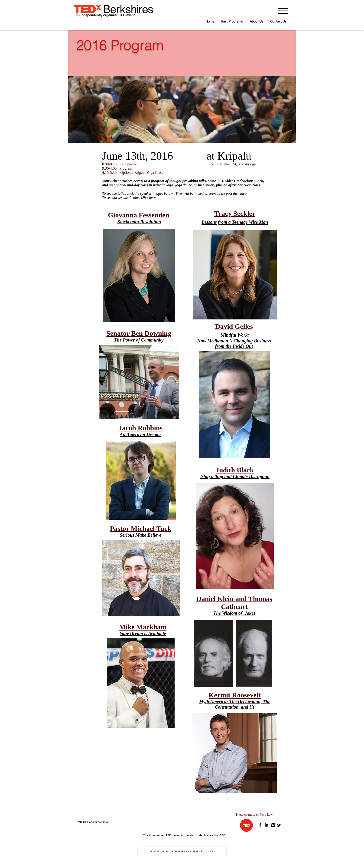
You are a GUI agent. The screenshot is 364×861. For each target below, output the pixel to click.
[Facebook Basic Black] (260, 825)
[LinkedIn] (266, 825)
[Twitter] (279, 825)
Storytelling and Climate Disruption (235, 476)
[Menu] (283, 11)
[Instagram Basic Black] (273, 825)
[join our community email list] (182, 851)
